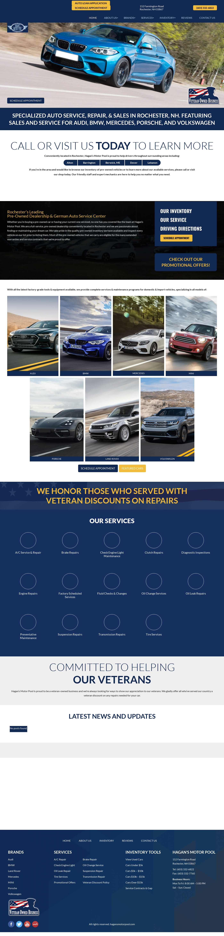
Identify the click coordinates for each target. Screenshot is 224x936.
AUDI (33, 376)
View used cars (134, 863)
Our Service (173, 221)
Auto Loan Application (91, 3)
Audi (10, 863)
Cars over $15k (134, 886)
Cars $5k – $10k (134, 874)
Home (93, 19)
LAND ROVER (112, 464)
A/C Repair (60, 863)
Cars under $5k (134, 868)
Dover (134, 164)
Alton (70, 164)
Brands (129, 19)
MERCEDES (138, 376)
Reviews (186, 19)
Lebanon (152, 164)
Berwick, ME (113, 164)
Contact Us (207, 19)
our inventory (176, 212)
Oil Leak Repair (62, 874)
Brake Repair (90, 863)
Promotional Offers (64, 886)
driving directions (181, 230)
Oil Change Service (93, 868)
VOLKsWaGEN (167, 464)
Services (146, 19)
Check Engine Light (64, 868)
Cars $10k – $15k (135, 880)
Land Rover (14, 874)
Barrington (89, 164)
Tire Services (61, 880)
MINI (191, 376)
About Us (110, 19)
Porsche (12, 891)
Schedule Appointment (91, 7)
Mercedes (13, 880)
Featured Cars (137, 474)
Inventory (167, 19)
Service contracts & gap (139, 891)
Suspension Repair (93, 874)
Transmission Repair (94, 880)
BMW (85, 376)
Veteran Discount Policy (96, 886)
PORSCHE (56, 464)
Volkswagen (14, 897)
